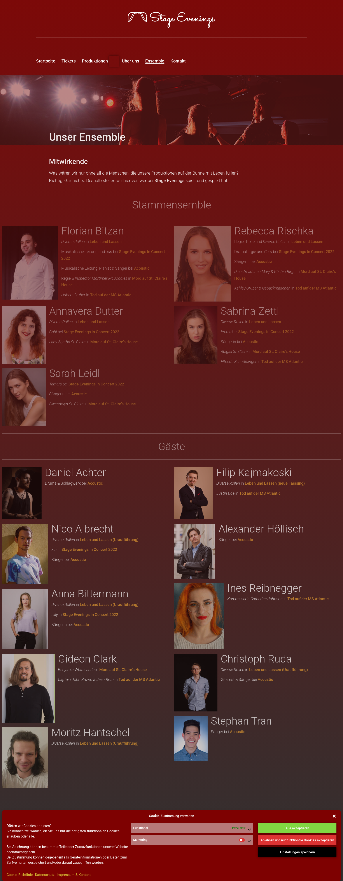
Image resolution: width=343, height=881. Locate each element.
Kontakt (178, 61)
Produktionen (95, 61)
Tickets (68, 61)
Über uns (130, 61)
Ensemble (154, 61)
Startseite (45, 61)
